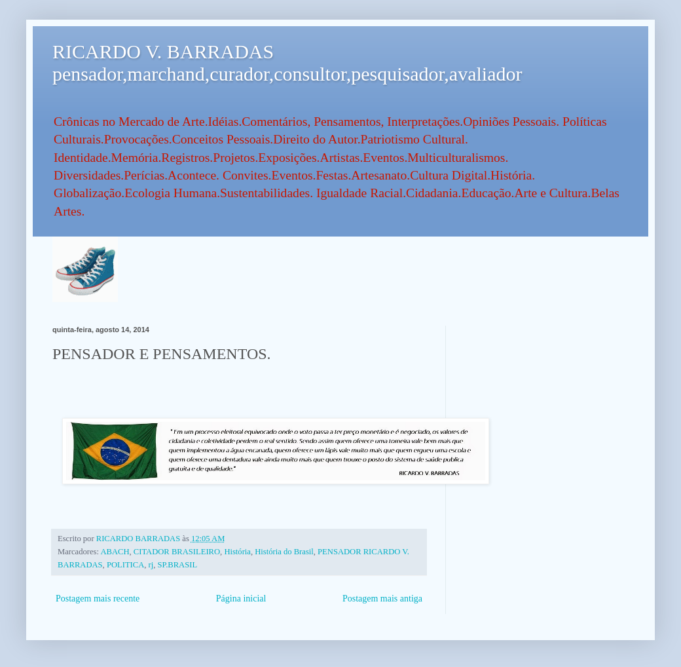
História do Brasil (284, 551)
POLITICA (125, 564)
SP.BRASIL (178, 564)
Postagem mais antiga (382, 598)
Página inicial (241, 598)
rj (151, 564)
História (237, 551)
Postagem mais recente (97, 598)
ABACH (114, 551)
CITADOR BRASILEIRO (177, 551)
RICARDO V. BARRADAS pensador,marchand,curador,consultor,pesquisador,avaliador (287, 63)
